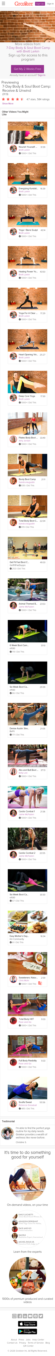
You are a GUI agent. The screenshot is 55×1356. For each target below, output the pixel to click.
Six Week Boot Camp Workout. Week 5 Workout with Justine (19, 895)
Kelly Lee (23, 773)
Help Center (38, 1339)
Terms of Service (36, 1342)
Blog (47, 1342)
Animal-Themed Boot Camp (28, 604)
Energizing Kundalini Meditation (28, 188)
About (14, 1339)
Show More (7, 104)
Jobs (28, 1339)
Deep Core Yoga (27, 396)
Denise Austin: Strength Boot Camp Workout (19, 728)
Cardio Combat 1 (27, 811)
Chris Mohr (24, 980)
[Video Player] (27, 26)
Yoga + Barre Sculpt (28, 230)
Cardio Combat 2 (27, 853)
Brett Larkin (24, 150)
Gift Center (28, 1346)
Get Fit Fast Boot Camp (19, 562)
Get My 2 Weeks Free (27, 69)
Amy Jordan (24, 440)
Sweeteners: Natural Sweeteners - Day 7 (28, 978)
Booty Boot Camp (27, 479)
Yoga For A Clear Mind (28, 313)
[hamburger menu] (2, 3)
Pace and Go (25, 1022)
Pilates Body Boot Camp (28, 438)
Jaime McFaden (26, 606)
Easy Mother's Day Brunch (19, 936)
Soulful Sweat (25, 1102)
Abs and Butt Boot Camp (28, 770)
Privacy (22, 1342)
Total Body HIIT (26, 1019)
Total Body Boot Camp (28, 521)
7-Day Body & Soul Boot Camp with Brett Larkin (28, 50)
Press (21, 1339)
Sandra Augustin (27, 482)
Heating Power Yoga (28, 272)
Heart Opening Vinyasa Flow (28, 355)
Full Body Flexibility (28, 1061)
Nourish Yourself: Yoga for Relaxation (28, 147)
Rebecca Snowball (28, 1105)
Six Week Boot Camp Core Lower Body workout (19, 687)
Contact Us (12, 1342)
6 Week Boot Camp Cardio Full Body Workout (19, 645)
